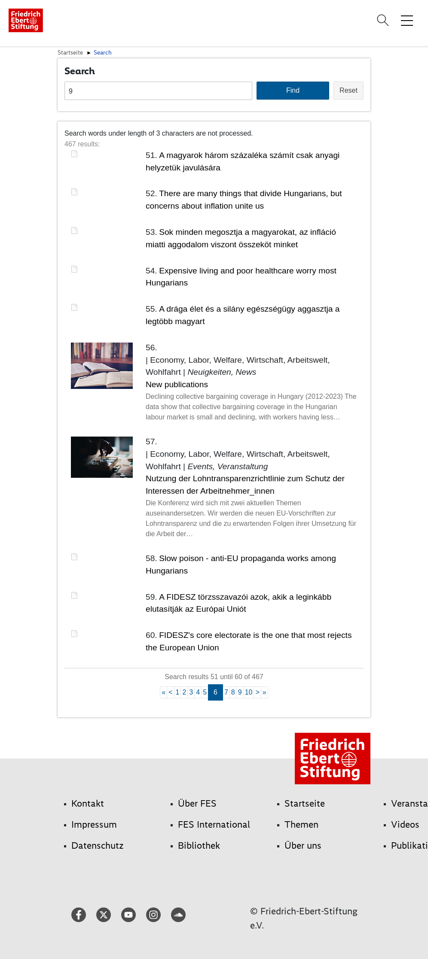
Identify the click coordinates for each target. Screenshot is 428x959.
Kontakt (87, 803)
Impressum (94, 824)
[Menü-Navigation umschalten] (406, 20)
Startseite (70, 52)
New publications (177, 384)
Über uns (302, 845)
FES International (214, 824)
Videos (405, 824)
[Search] (384, 20)
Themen (301, 824)
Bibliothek (199, 845)
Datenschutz (97, 845)
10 (249, 692)
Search (103, 52)
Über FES (197, 803)
